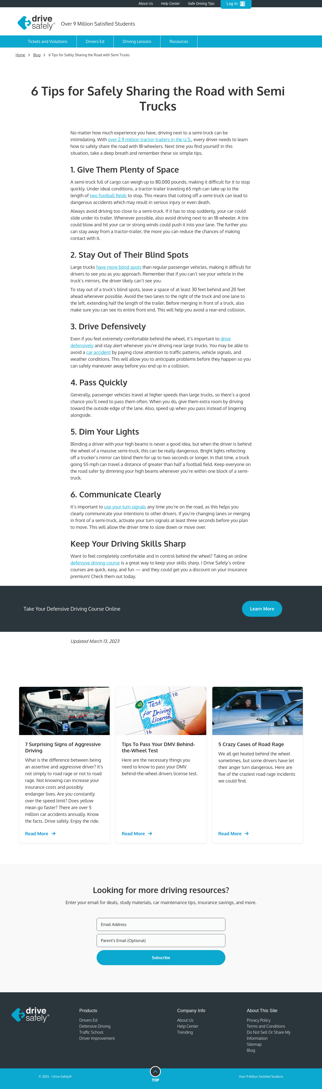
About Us (145, 4)
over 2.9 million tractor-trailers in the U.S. (149, 139)
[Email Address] (161, 924)
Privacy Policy (258, 1020)
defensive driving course (95, 562)
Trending (185, 1032)
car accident (98, 352)
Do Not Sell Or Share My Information (269, 1035)
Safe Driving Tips (201, 4)
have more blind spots (118, 267)
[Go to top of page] (155, 1074)
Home (20, 55)
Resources (179, 41)
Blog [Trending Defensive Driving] (37, 55)
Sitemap (254, 1044)
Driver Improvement (97, 1038)
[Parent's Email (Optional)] (161, 940)
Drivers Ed (95, 41)
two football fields (108, 195)
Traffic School (91, 1032)
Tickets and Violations (47, 41)
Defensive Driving (94, 1026)
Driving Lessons (137, 41)
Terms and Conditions (266, 1026)
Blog (251, 1050)
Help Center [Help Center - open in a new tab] (170, 4)
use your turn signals (125, 506)
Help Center (187, 1026)
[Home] (36, 21)
